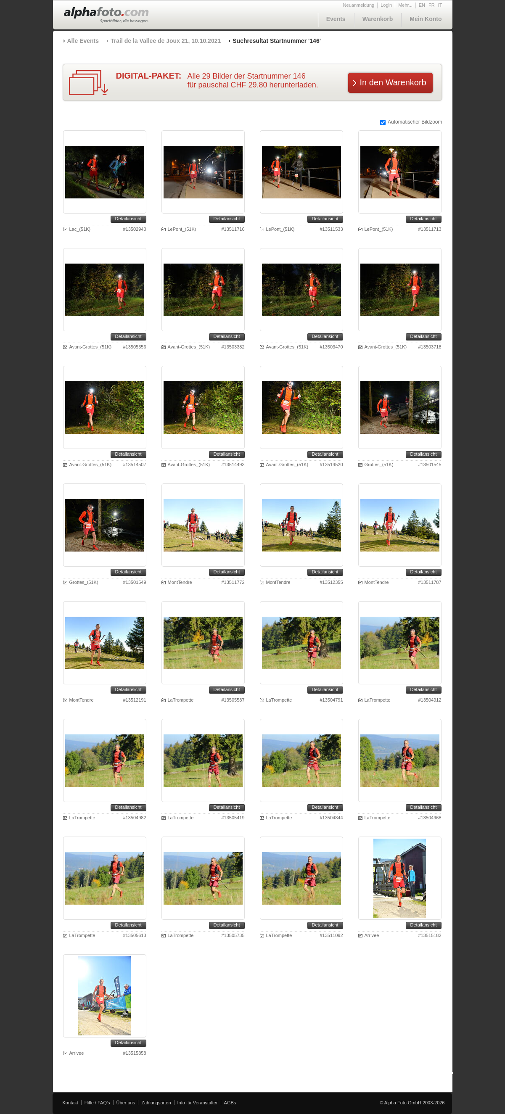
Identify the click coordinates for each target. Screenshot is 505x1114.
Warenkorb (377, 19)
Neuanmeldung (359, 5)
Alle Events (83, 40)
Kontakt (70, 1102)
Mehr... (405, 5)
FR (431, 5)
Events (336, 19)
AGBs (230, 1102)
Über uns (125, 1102)
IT (440, 5)
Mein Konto (426, 19)
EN (422, 5)
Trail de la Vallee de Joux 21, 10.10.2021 (166, 40)
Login (386, 5)
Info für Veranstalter (197, 1102)
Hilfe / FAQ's (97, 1102)
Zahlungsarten (156, 1102)
